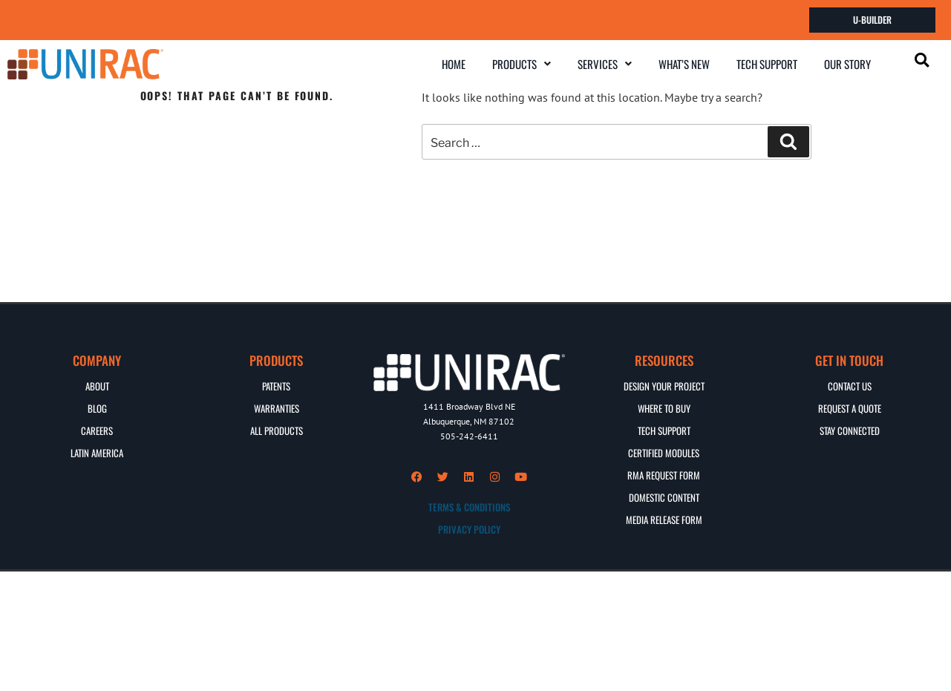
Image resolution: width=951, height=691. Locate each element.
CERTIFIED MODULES (663, 452)
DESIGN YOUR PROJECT (664, 385)
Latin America (97, 452)
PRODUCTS (521, 63)
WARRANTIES (276, 407)
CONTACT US (850, 385)
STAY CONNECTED (850, 429)
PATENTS (276, 385)
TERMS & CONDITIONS (469, 507)
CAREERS (97, 429)
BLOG (97, 407)
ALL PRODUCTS (276, 429)
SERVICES (605, 63)
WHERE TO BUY (664, 407)
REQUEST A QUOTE (849, 407)
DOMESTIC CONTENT (664, 496)
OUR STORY (847, 63)
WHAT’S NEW (684, 63)
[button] (521, 63)
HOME (453, 63)
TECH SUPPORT (766, 63)
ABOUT (97, 385)
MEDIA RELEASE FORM (664, 518)
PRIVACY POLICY (469, 529)
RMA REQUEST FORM (663, 474)
